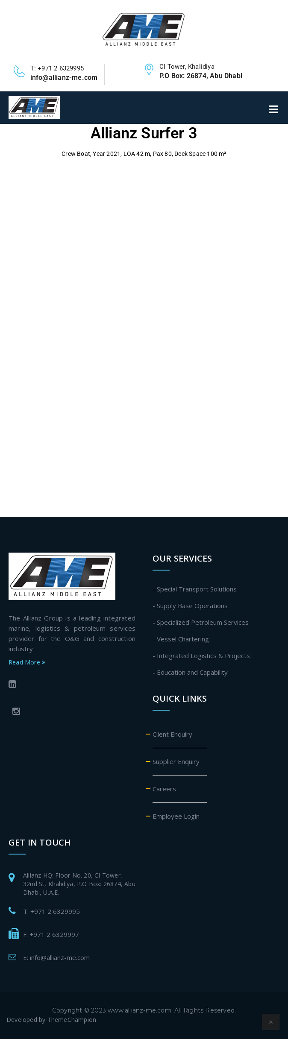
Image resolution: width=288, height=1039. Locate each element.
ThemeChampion (72, 1020)
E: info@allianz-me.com (56, 957)
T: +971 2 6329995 (51, 911)
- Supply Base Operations (190, 605)
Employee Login (176, 816)
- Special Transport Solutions (195, 589)
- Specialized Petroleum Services (201, 622)
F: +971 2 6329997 (51, 934)
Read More (27, 662)
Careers (164, 788)
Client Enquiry (172, 734)
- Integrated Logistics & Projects (201, 655)
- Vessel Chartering (181, 639)
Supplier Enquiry (176, 761)
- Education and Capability (190, 672)
